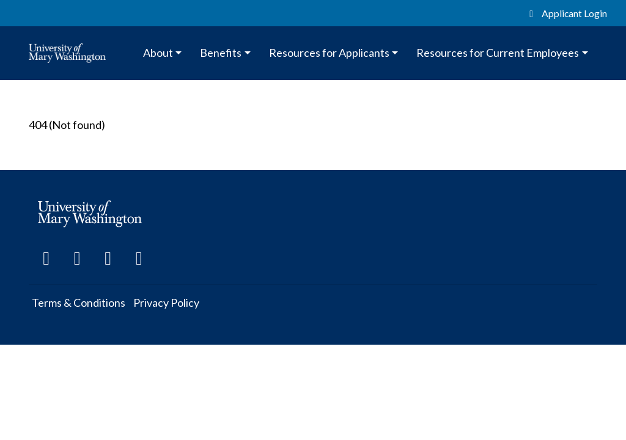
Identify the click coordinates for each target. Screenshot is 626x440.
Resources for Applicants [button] (329, 52)
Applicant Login (566, 13)
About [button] (158, 52)
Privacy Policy (166, 302)
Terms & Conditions (78, 302)
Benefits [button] (220, 52)
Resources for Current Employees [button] (497, 52)
